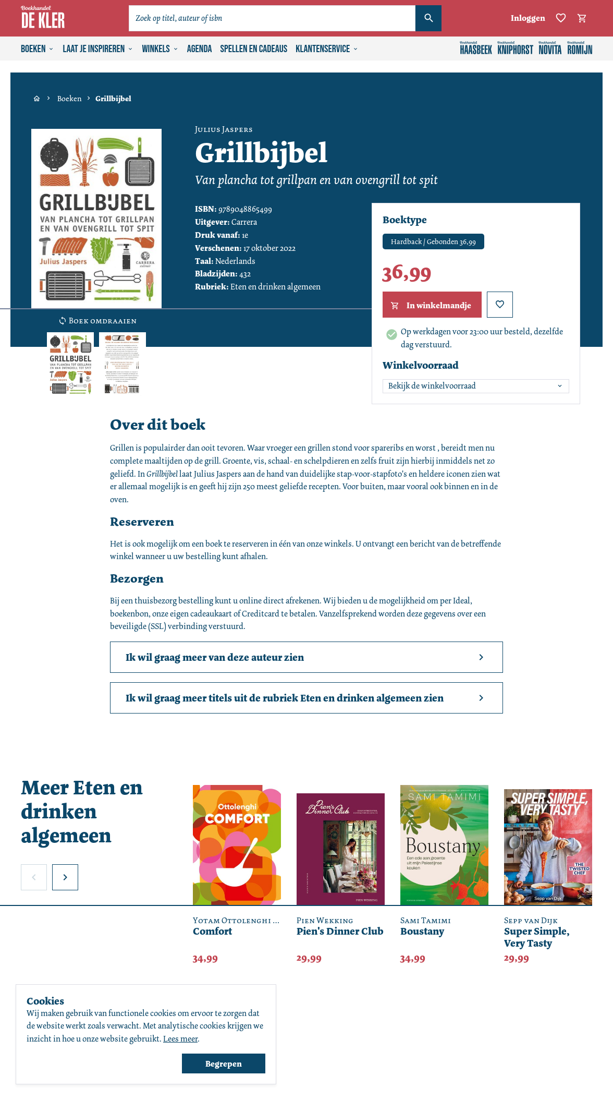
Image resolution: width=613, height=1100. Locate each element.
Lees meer (180, 1038)
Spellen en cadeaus (254, 49)
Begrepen (223, 1063)
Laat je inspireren (98, 49)
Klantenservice (327, 49)
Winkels (160, 49)
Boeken (37, 49)
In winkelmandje (429, 305)
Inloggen (528, 18)
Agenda (199, 49)
